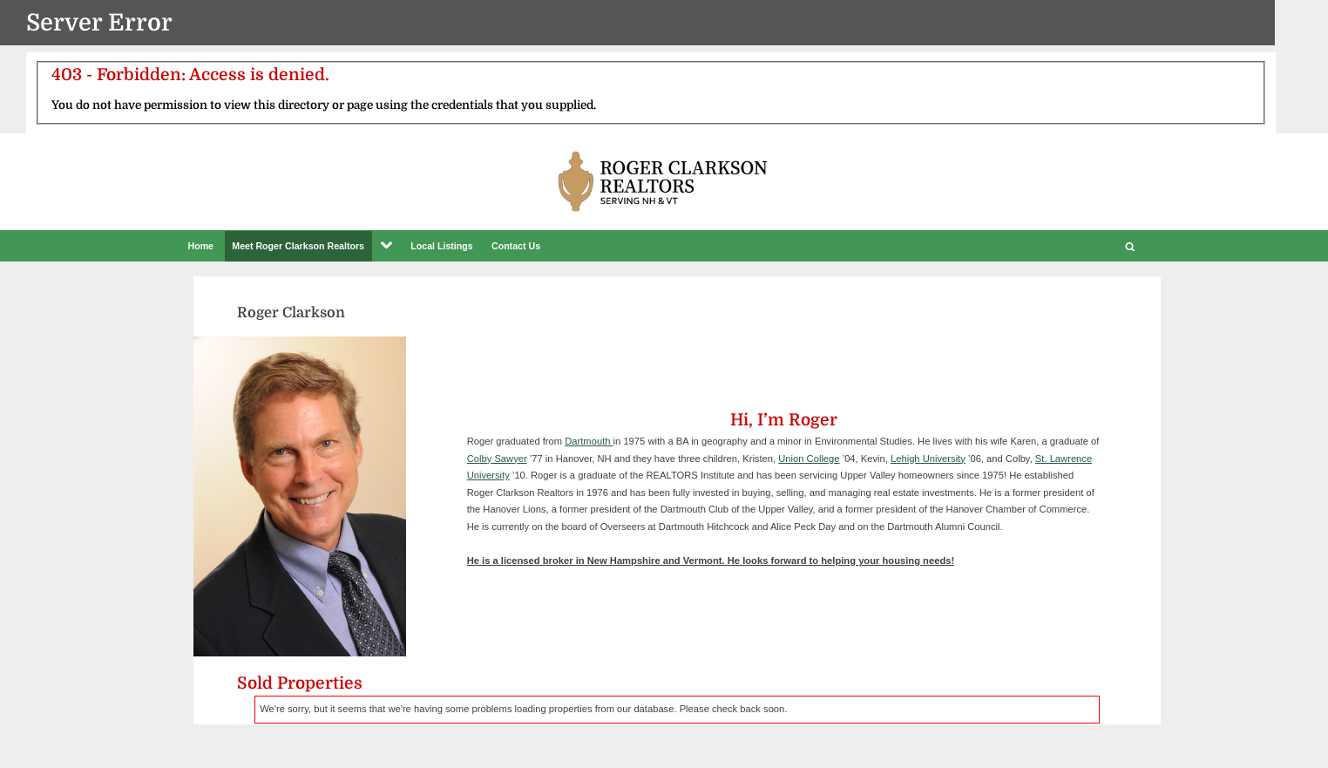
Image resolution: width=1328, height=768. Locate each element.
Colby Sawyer (497, 458)
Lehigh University (928, 458)
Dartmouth (589, 441)
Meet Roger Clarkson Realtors (298, 246)
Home (201, 246)
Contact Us (515, 246)
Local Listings (441, 246)
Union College (808, 458)
